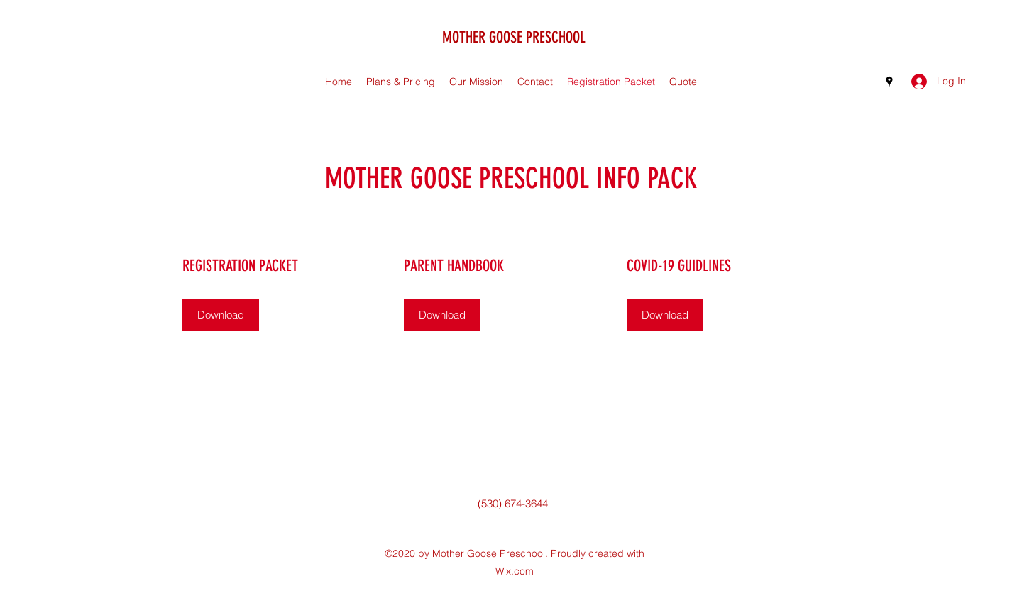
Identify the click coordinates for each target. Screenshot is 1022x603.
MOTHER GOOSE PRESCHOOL (514, 37)
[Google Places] (889, 81)
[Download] (220, 315)
